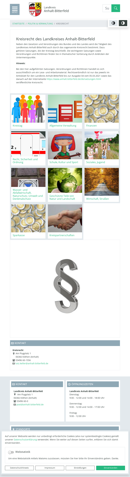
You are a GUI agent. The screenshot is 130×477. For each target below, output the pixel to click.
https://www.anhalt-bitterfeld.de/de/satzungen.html (73, 79)
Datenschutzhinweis (19, 467)
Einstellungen (80, 467)
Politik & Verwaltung (40, 23)
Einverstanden (110, 467)
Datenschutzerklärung (25, 439)
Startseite (18, 23)
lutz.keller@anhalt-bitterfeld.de (32, 363)
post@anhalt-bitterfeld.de (30, 404)
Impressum (50, 467)
